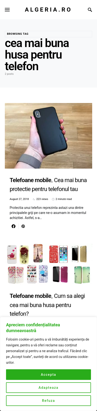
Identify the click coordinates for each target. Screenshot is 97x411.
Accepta (48, 375)
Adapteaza (49, 388)
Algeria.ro (48, 9)
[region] (48, 364)
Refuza (48, 401)
